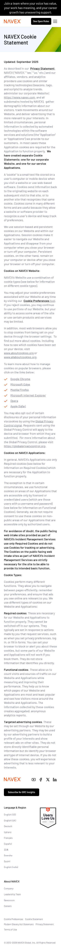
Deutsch (8, 826)
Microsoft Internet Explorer (28, 395)
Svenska (8, 855)
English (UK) (10, 820)
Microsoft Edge (20, 384)
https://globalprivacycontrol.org (24, 446)
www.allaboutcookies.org (20, 357)
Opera (14, 401)
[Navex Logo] (12, 21)
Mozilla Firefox (19, 390)
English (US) (10, 814)
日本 (6, 849)
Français (8, 837)
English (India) (11, 867)
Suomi (7, 861)
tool (39, 301)
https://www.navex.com (19, 97)
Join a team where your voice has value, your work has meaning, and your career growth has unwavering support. (30, 7)
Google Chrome (20, 379)
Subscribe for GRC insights (21, 792)
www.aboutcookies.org (19, 353)
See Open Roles (41, 21)
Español (8, 843)
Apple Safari (18, 406)
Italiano (7, 832)
